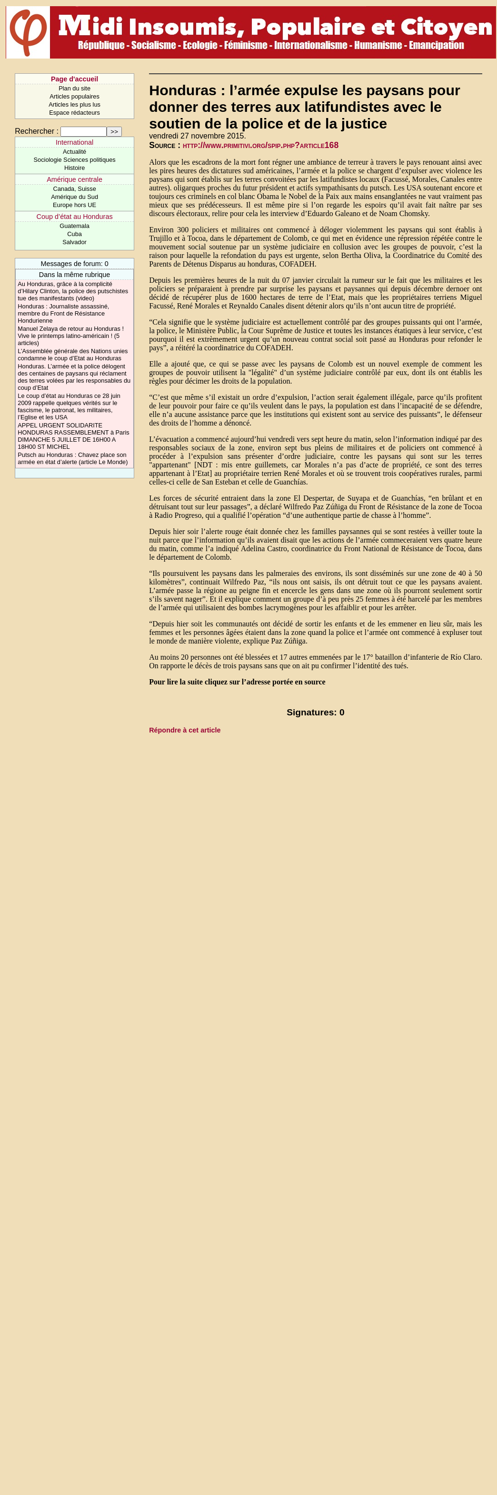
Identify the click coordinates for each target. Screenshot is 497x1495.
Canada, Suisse (74, 188)
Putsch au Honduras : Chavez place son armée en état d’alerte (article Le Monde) (73, 458)
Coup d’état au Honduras (75, 216)
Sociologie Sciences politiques (75, 159)
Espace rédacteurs (74, 112)
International (74, 142)
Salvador (74, 242)
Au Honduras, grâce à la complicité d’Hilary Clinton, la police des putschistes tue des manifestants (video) (73, 291)
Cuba (74, 234)
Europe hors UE (74, 204)
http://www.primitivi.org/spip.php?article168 (260, 145)
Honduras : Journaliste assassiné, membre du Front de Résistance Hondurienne (63, 313)
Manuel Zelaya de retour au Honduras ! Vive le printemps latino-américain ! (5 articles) (71, 336)
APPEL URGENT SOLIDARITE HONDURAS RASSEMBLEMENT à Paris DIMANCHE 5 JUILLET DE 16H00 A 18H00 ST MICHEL (73, 436)
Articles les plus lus (74, 104)
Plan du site (74, 88)
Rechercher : (37, 131)
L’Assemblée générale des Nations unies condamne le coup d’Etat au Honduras (73, 354)
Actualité (74, 151)
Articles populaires (74, 96)
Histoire (74, 167)
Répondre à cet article (184, 730)
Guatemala (74, 225)
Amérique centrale (74, 179)
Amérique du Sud (74, 196)
